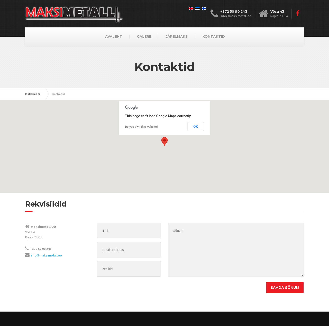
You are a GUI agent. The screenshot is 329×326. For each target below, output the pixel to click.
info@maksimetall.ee (46, 255)
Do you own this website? (141, 126)
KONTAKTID (213, 36)
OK (195, 126)
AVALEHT (113, 36)
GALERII (144, 36)
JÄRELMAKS (177, 36)
